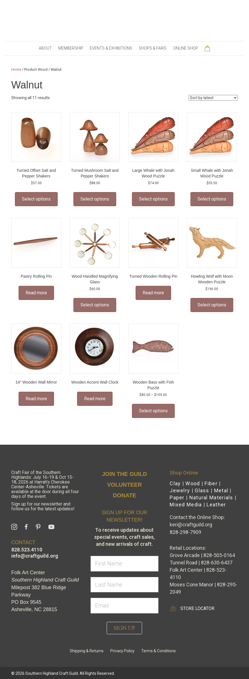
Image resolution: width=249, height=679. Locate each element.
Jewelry (180, 490)
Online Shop (185, 48)
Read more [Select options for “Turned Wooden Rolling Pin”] (153, 292)
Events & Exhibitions (111, 48)
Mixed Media (186, 504)
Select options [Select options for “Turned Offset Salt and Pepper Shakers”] (36, 199)
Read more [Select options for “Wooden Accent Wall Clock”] (95, 398)
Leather (216, 504)
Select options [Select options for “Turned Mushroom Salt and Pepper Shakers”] (94, 199)
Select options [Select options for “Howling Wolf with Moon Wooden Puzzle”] (212, 305)
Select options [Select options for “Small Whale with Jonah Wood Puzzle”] (212, 199)
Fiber (211, 483)
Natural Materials (211, 497)
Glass (202, 490)
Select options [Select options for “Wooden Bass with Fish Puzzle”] (153, 410)
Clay (175, 483)
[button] (124, 628)
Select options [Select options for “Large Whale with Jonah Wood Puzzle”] (153, 199)
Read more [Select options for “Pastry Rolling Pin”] (36, 292)
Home (16, 69)
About (45, 48)
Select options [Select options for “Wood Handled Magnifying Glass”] (94, 305)
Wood (192, 483)
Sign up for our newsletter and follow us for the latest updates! (43, 506)
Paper (177, 497)
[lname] (125, 585)
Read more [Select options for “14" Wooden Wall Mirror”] (36, 398)
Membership (70, 48)
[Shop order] (213, 98)
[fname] (125, 563)
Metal (221, 490)
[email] (125, 605)
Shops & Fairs (153, 48)
